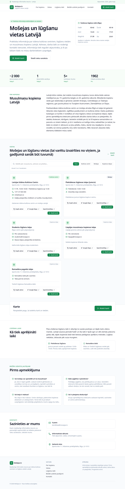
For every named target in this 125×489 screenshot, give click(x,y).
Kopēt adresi (18, 209)
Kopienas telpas (107, 164)
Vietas (49, 7)
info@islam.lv (19, 195)
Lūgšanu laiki (59, 7)
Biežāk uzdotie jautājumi (76, 7)
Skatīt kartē (53, 213)
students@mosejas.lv (22, 237)
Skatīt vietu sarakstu (39, 58)
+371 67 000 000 (20, 192)
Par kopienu (40, 7)
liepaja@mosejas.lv (75, 237)
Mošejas (96, 164)
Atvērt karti (108, 7)
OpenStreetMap (49, 209)
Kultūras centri (85, 164)
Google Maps (33, 209)
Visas (76, 164)
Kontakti (91, 7)
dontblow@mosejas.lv (60, 425)
